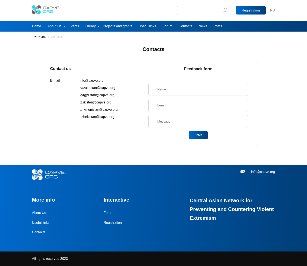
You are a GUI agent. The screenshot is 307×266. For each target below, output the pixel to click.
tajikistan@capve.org (96, 102)
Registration (251, 10)
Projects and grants (117, 26)
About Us (55, 26)
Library (90, 26)
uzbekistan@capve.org (97, 117)
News (202, 26)
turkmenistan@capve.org (99, 109)
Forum (167, 26)
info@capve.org (92, 80)
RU (272, 10)
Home (36, 26)
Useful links (147, 26)
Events (74, 26)
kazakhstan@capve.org (97, 88)
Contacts (185, 26)
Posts (217, 26)
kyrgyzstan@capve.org (97, 95)
